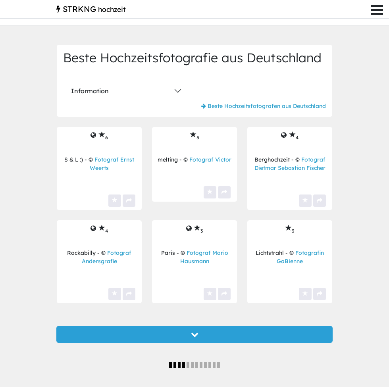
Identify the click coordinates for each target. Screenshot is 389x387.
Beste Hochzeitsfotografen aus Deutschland (263, 106)
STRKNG (91, 9)
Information (90, 91)
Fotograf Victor (210, 159)
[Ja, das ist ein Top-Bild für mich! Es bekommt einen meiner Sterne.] (114, 200)
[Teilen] (129, 200)
